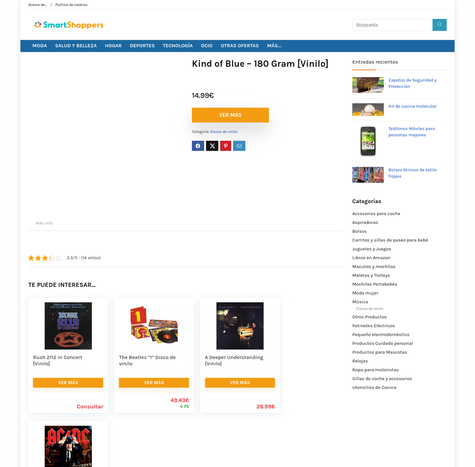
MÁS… (274, 45)
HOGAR (113, 45)
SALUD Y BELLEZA (76, 45)
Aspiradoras (365, 222)
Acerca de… (37, 5)
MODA (39, 45)
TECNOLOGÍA (178, 45)
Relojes (360, 361)
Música (360, 302)
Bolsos (359, 231)
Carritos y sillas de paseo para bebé (390, 240)
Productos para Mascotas (379, 352)
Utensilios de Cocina (374, 387)
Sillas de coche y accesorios (382, 378)
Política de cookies (71, 5)
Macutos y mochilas (373, 266)
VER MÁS (228, 115)
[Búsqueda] (440, 25)
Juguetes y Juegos (371, 249)
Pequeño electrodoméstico (381, 334)
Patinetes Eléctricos (373, 325)
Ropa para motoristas (375, 370)
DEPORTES (142, 45)
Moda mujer (365, 293)
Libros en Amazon (371, 257)
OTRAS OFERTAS (240, 45)
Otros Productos (369, 317)
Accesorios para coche (376, 213)
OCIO (207, 45)
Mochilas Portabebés (374, 284)
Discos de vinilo (223, 131)
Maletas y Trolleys (371, 275)
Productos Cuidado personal (382, 343)
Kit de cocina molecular (412, 106)
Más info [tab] (44, 223)
